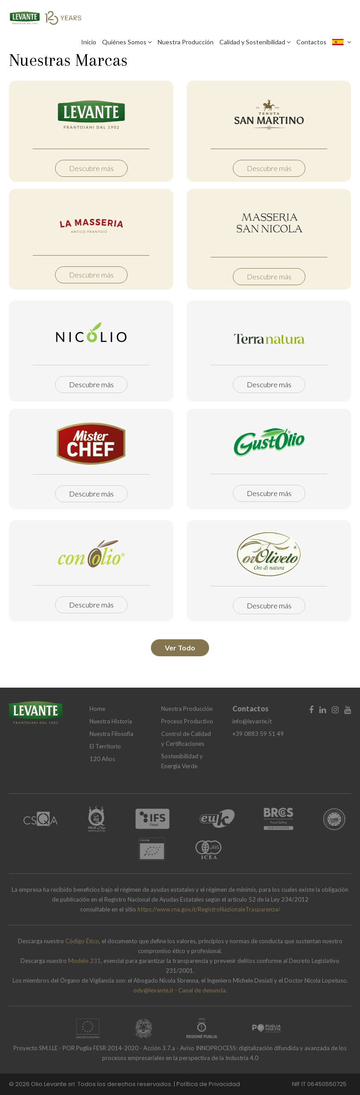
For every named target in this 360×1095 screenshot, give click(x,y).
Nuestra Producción (186, 42)
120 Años (102, 758)
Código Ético (82, 941)
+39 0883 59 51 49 (258, 733)
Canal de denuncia (202, 990)
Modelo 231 (84, 960)
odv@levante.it (153, 990)
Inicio (88, 42)
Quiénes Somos (127, 42)
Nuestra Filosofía (111, 733)
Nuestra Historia (111, 721)
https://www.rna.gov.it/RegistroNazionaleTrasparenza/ (208, 909)
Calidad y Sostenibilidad (255, 42)
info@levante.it (252, 721)
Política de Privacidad (208, 1084)
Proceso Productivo (187, 721)
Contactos (311, 42)
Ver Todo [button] (180, 647)
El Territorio (105, 746)
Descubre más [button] (91, 168)
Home (97, 708)
